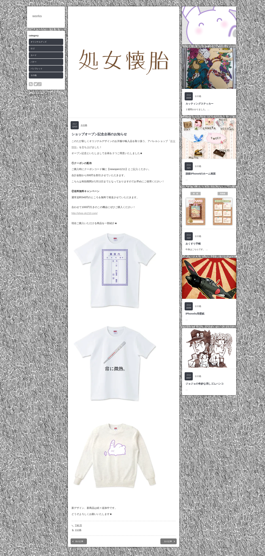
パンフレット (37, 68)
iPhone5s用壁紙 (195, 313)
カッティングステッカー (199, 103)
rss (31, 84)
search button (40, 84)
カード (34, 55)
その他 (34, 75)
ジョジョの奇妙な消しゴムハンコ (205, 383)
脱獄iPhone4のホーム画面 (201, 173)
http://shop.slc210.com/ (84, 213)
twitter (36, 84)
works (37, 16)
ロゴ (33, 48)
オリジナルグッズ (39, 42)
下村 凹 (78, 525)
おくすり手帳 (193, 243)
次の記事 (168, 541)
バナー (34, 62)
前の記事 (79, 541)
